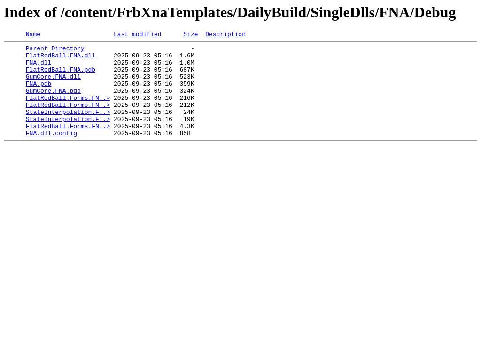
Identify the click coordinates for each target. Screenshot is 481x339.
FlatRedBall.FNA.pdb (60, 76)
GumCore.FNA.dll (53, 85)
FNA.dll (39, 68)
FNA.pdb (39, 93)
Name (33, 35)
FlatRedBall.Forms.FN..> (68, 110)
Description (225, 35)
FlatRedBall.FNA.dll (60, 59)
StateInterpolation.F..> (68, 127)
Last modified (137, 35)
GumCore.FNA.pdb (53, 101)
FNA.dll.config (51, 152)
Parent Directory (55, 51)
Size (190, 35)
